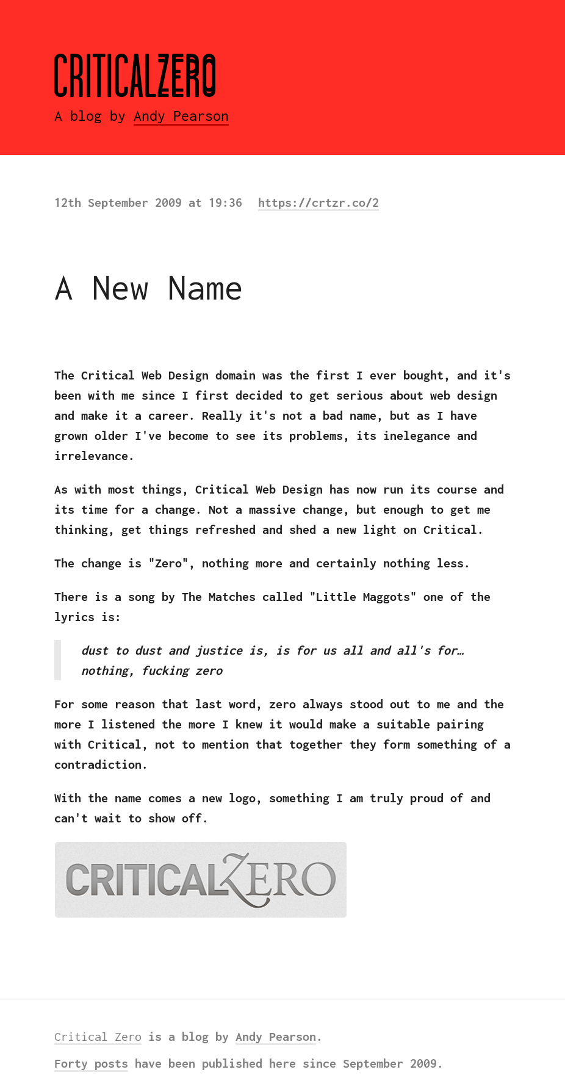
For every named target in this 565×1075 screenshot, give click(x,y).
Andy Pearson (181, 115)
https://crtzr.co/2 (318, 202)
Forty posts (91, 1063)
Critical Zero (98, 1036)
